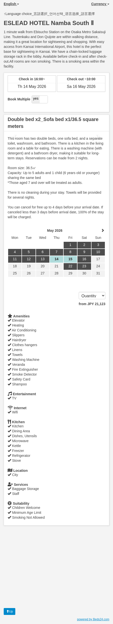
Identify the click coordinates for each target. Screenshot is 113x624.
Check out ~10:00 (81, 79)
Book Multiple (19, 99)
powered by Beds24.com (93, 619)
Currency (100, 4)
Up (9, 611)
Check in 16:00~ (32, 79)
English (11, 4)
